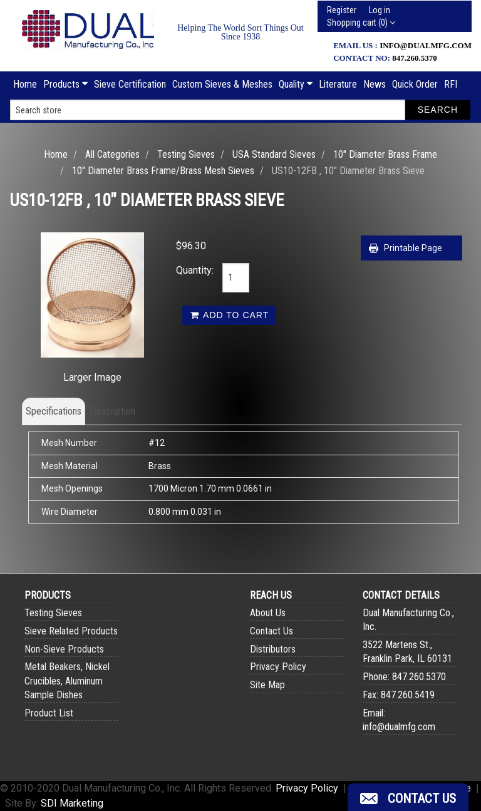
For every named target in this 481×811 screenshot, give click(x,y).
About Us (268, 613)
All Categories (112, 154)
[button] (408, 797)
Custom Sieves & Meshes (222, 84)
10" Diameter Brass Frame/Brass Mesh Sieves (163, 171)
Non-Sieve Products (64, 649)
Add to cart (229, 315)
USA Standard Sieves (274, 154)
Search (438, 110)
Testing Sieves (186, 154)
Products (65, 84)
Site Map (267, 685)
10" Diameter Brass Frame (385, 154)
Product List (48, 713)
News (374, 84)
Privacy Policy (278, 667)
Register (341, 10)
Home (25, 84)
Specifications (53, 411)
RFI (450, 84)
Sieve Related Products (71, 631)
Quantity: (190, 270)
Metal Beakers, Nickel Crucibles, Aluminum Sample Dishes (67, 680)
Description (112, 411)
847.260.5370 (414, 58)
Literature (338, 84)
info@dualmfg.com (426, 45)
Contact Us (271, 631)
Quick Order (415, 84)
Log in (379, 10)
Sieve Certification (130, 84)
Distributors (273, 649)
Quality (296, 84)
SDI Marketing (72, 803)
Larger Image (92, 377)
